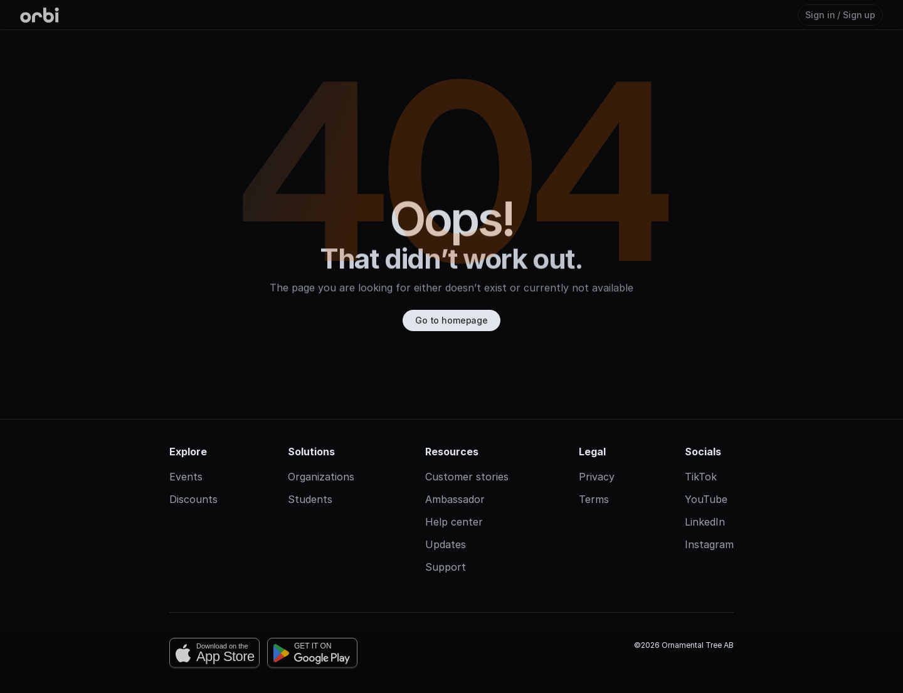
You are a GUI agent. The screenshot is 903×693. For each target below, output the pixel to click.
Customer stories (467, 476)
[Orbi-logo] (39, 15)
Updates (445, 544)
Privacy (597, 476)
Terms (594, 499)
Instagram (709, 544)
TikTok (701, 476)
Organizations (321, 476)
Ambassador (455, 499)
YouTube (706, 499)
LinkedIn (705, 522)
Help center (454, 522)
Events (186, 476)
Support (445, 567)
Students (310, 499)
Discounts (193, 499)
